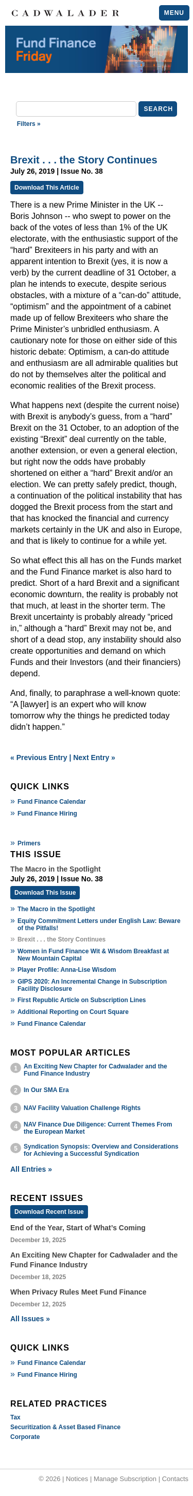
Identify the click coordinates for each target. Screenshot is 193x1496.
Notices (77, 1479)
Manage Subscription (125, 1479)
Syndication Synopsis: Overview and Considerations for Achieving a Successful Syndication (101, 1150)
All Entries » (31, 1169)
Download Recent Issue (49, 1211)
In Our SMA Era (46, 1090)
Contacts (175, 1479)
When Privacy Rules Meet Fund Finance (78, 1292)
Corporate (25, 1436)
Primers (29, 843)
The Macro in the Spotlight (56, 909)
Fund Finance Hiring (47, 813)
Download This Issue (45, 892)
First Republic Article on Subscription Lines (81, 1000)
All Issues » (30, 1319)
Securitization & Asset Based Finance (65, 1427)
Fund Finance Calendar (51, 801)
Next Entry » (94, 757)
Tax (15, 1417)
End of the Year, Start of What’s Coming (78, 1228)
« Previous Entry (38, 757)
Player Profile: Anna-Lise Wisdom (66, 969)
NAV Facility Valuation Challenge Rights (82, 1108)
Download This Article (46, 187)
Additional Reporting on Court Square (73, 1011)
